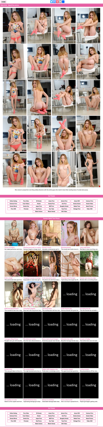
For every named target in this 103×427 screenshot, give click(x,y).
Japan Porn (39, 206)
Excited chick (8, 369)
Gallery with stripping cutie (50, 369)
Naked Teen (77, 206)
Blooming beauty (66, 247)
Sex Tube (51, 209)
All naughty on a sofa (11, 400)
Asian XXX (77, 201)
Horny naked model (66, 400)
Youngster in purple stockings (32, 278)
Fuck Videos (26, 203)
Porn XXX (13, 209)
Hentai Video (89, 203)
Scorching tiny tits (85, 308)
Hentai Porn (51, 203)
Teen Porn (64, 209)
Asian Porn (51, 201)
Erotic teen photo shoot (49, 278)
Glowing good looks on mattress (32, 247)
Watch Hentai (51, 211)
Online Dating (13, 201)
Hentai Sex (26, 206)
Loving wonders (84, 369)
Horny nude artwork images (50, 339)
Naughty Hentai (64, 206)
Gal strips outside (85, 400)
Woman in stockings (48, 400)
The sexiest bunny (28, 369)
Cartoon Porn (89, 201)
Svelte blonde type (66, 308)
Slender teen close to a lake (88, 278)
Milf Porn (51, 206)
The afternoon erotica (29, 339)
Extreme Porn (13, 203)
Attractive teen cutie (67, 339)
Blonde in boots (46, 247)
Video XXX (89, 209)
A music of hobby (85, 339)
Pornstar (26, 209)
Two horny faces (47, 308)
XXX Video (64, 211)
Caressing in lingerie (29, 308)
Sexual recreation (10, 247)
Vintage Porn (76, 209)
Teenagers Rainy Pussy (11, 339)
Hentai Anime (77, 203)
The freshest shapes (67, 369)
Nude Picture (89, 206)
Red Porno (39, 209)
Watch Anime (38, 211)
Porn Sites (26, 201)
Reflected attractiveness (12, 308)
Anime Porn (64, 201)
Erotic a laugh (8, 278)
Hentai (39, 203)
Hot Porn (64, 203)
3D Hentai (38, 201)
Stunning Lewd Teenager (68, 278)
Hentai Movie (13, 206)
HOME (3, 2)
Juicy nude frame (85, 247)
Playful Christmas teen (29, 400)
